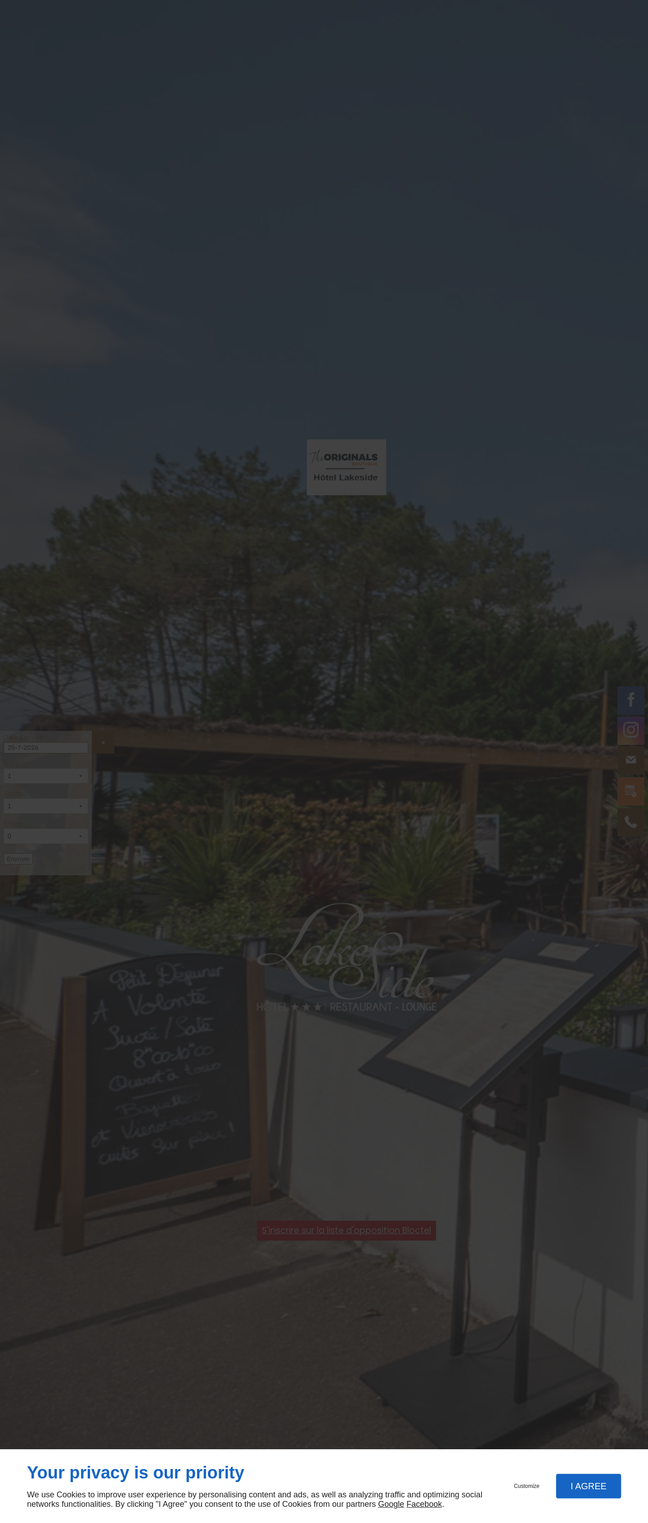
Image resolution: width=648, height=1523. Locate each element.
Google (391, 1504)
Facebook (424, 1504)
